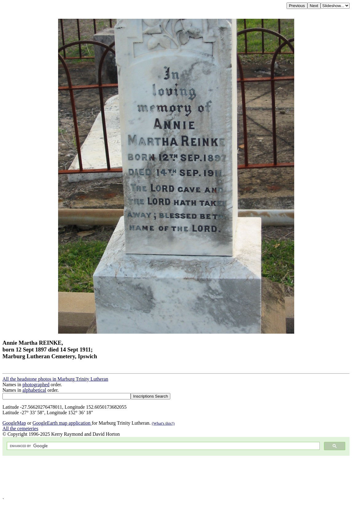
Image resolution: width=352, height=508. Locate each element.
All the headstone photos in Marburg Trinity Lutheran (55, 379)
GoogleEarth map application (62, 423)
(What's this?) (163, 423)
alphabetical (34, 390)
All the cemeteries (20, 428)
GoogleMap (14, 423)
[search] (162, 446)
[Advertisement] (176, 477)
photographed (35, 384)
